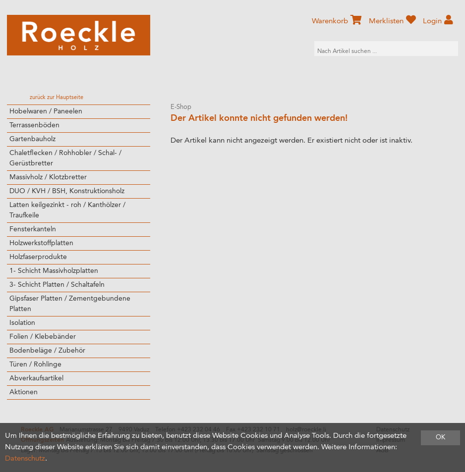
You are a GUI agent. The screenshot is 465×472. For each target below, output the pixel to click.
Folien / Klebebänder (42, 336)
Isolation (22, 322)
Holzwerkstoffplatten (41, 243)
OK (440, 437)
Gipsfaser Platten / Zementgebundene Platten (69, 304)
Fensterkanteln (32, 229)
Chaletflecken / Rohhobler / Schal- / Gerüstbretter (65, 158)
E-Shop (181, 107)
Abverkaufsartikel (36, 378)
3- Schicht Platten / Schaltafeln (57, 284)
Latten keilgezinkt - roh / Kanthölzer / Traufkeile (67, 210)
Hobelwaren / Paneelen (45, 111)
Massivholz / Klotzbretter (48, 177)
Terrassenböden (34, 125)
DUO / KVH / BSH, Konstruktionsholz (66, 191)
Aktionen (23, 392)
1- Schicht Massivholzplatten (53, 270)
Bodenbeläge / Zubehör (47, 350)
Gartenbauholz (32, 139)
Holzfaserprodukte (38, 257)
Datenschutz (25, 459)
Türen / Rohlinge (35, 364)
